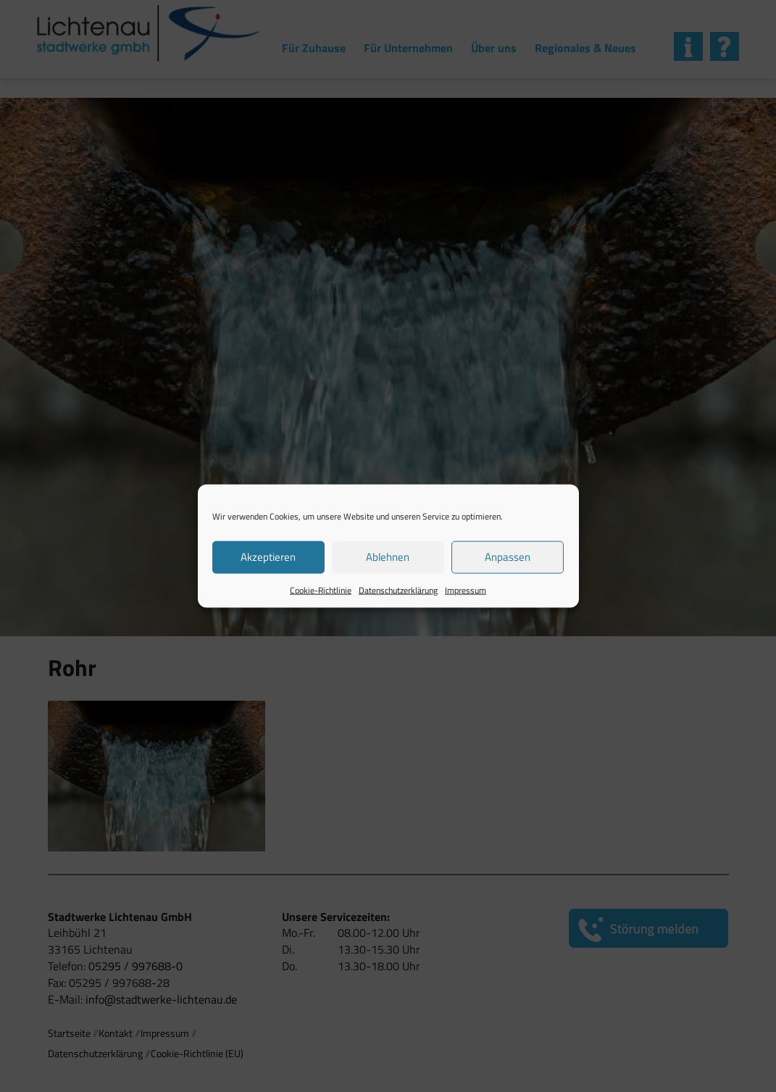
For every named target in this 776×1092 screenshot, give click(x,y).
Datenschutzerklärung (398, 589)
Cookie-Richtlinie (320, 589)
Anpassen (507, 557)
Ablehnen (387, 557)
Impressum (465, 589)
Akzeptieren (268, 557)
